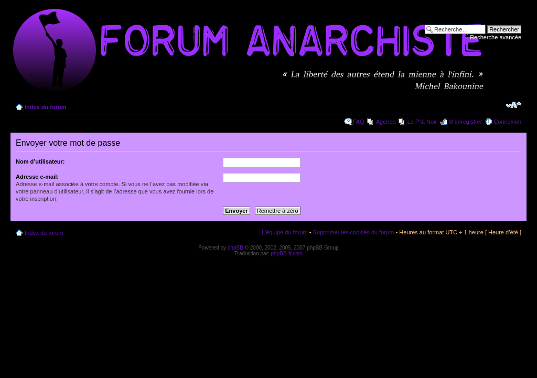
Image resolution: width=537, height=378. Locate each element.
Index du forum (45, 107)
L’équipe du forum (284, 232)
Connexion (507, 121)
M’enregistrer (465, 121)
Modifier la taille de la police (513, 105)
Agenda (386, 121)
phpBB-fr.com (287, 253)
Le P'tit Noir (422, 121)
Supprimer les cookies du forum (353, 232)
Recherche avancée (495, 37)
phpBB (235, 248)
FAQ (358, 121)
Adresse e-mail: (37, 177)
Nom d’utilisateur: (40, 161)
